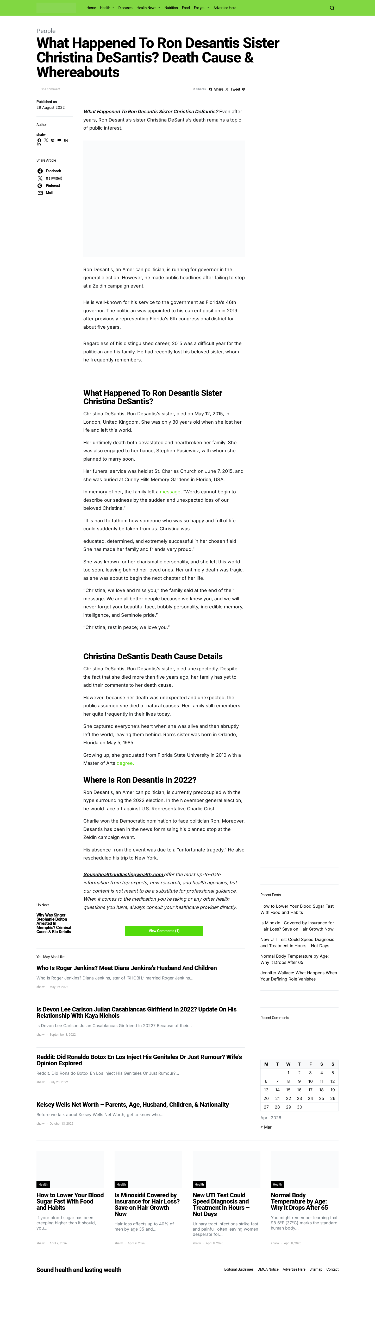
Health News (147, 8)
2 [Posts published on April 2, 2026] (299, 1072)
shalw (41, 134)
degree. (124, 763)
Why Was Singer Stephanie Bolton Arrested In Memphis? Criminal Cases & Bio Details (53, 923)
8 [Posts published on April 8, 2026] (288, 1081)
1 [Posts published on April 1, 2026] (288, 1072)
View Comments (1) (164, 931)
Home (91, 8)
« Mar (266, 1127)
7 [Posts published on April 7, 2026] (277, 1081)
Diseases (125, 8)
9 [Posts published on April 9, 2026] (299, 1081)
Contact (333, 1269)
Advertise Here (225, 8)
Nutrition (171, 8)
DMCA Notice (268, 1269)
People (45, 31)
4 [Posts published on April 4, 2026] (321, 1072)
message (170, 491)
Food (186, 8)
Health (105, 8)
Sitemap (315, 1269)
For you (199, 8)
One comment (50, 89)
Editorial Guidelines (238, 1269)
